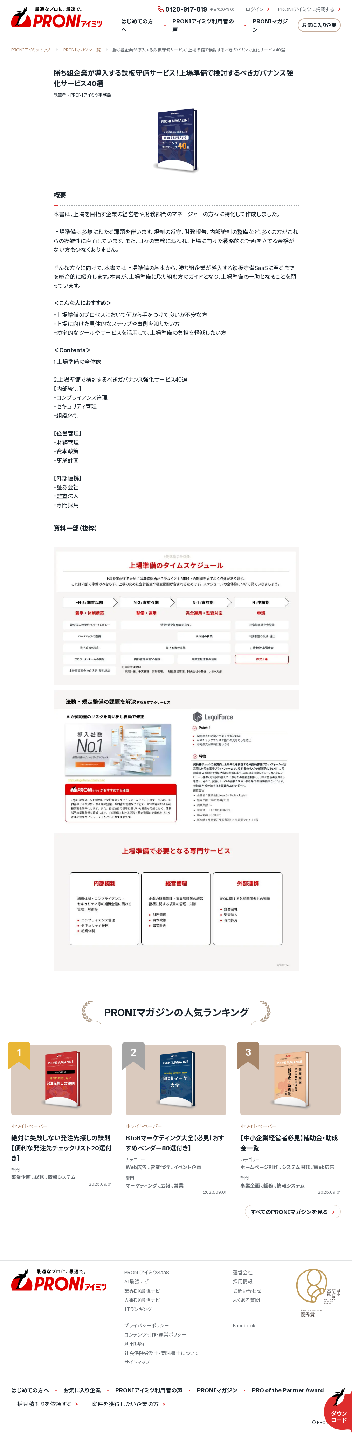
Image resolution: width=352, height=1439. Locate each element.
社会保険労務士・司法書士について (161, 1353)
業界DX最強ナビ (142, 1291)
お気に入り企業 (319, 25)
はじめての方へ (137, 25)
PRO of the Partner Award (288, 1390)
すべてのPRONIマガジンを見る (289, 1211)
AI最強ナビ (136, 1281)
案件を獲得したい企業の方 (125, 1404)
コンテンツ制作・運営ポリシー (155, 1335)
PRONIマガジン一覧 (82, 49)
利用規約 (134, 1344)
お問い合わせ (247, 1291)
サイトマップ (137, 1362)
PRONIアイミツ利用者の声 (203, 25)
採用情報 (243, 1281)
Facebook (244, 1326)
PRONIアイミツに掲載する (307, 9)
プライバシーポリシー (146, 1326)
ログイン (255, 9)
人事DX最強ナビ (142, 1300)
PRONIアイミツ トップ (30, 49)
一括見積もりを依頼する (41, 1404)
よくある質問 (246, 1300)
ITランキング (138, 1309)
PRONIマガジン (270, 25)
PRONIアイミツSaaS (146, 1272)
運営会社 (243, 1272)
